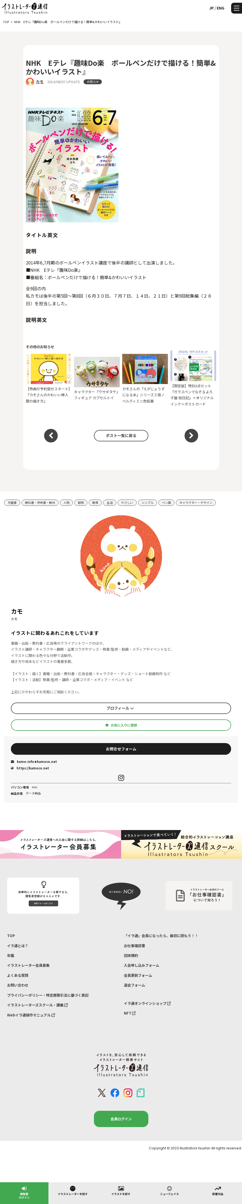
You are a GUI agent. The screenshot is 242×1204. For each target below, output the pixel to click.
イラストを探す (120, 1190)
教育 (95, 502)
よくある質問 (17, 975)
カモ (40, 81)
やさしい (127, 502)
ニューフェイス (169, 1190)
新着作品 (217, 1190)
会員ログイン (121, 1118)
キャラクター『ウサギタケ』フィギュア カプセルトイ (97, 379)
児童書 (12, 502)
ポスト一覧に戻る (121, 435)
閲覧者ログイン (24, 1192)
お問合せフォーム (121, 748)
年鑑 (10, 955)
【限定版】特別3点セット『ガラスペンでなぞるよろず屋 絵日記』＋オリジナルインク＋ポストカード (193, 378)
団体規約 (131, 955)
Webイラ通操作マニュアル (31, 1015)
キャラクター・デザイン (195, 502)
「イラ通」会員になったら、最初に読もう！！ (161, 935)
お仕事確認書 (134, 945)
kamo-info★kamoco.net (34, 761)
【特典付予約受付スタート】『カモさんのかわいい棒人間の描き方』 (49, 379)
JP (211, 8)
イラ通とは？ (17, 945)
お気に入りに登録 (121, 725)
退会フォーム (134, 985)
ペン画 (166, 502)
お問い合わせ (17, 985)
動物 (81, 502)
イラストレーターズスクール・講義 (37, 1005)
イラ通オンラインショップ (147, 1003)
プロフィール (120, 708)
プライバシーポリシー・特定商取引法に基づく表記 (47, 995)
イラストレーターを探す (73, 1190)
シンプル (148, 502)
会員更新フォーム (138, 975)
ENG (220, 8)
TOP (11, 935)
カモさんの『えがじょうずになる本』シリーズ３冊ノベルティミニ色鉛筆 (145, 379)
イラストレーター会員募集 (28, 965)
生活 (110, 502)
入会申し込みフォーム (141, 965)
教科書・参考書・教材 (40, 502)
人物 (66, 502)
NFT (130, 1013)
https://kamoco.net (30, 768)
